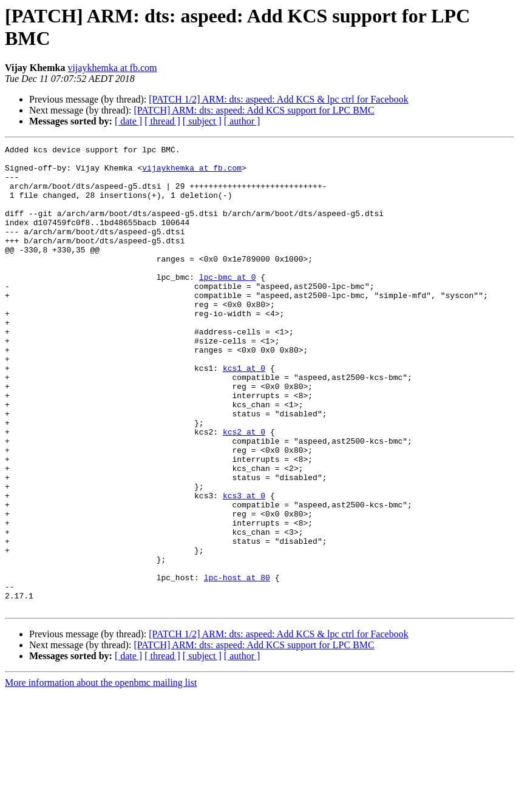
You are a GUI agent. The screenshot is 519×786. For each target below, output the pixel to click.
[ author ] (242, 121)
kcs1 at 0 (244, 413)
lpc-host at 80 (237, 664)
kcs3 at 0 (244, 566)
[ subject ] (202, 121)
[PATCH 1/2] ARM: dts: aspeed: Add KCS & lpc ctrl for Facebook (278, 99)
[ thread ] (162, 121)
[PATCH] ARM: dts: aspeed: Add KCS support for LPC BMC (254, 110)
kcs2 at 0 (244, 489)
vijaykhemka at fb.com (112, 68)
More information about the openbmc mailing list (101, 775)
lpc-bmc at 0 (227, 304)
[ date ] (128, 121)
